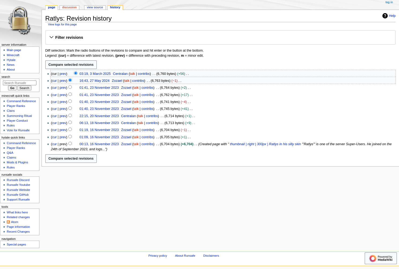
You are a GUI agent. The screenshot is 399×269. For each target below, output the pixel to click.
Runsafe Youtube (18, 184)
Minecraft (13, 55)
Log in (389, 2)
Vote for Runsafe (18, 130)
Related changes (18, 217)
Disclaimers (211, 255)
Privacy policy (157, 255)
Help (388, 15)
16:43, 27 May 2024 (95, 81)
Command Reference (21, 101)
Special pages (16, 244)
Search (6, 76)
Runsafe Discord (18, 180)
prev (62, 74)
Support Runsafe (18, 199)
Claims (11, 157)
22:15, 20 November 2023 (99, 116)
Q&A (10, 152)
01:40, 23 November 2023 (99, 102)
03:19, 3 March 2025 (95, 74)
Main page (14, 50)
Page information (18, 226)
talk (132, 74)
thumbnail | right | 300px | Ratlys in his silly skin (265, 144)
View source (95, 7)
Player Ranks (16, 105)
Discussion (69, 7)
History (115, 7)
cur (54, 81)
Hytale (11, 60)
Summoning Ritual (19, 115)
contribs (144, 74)
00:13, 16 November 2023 (99, 144)
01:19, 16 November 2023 (99, 130)
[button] (220, 38)
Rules (10, 125)
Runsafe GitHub (18, 194)
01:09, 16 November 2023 (99, 137)
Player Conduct (17, 120)
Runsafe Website (18, 189)
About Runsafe (185, 255)
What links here (17, 212)
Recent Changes (18, 231)
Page (51, 7)
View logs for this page (62, 24)
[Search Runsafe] (19, 82)
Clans (10, 110)
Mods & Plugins (17, 162)
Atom (14, 222)
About (11, 69)
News (10, 64)
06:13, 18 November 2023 (99, 123)
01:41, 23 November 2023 (99, 88)
